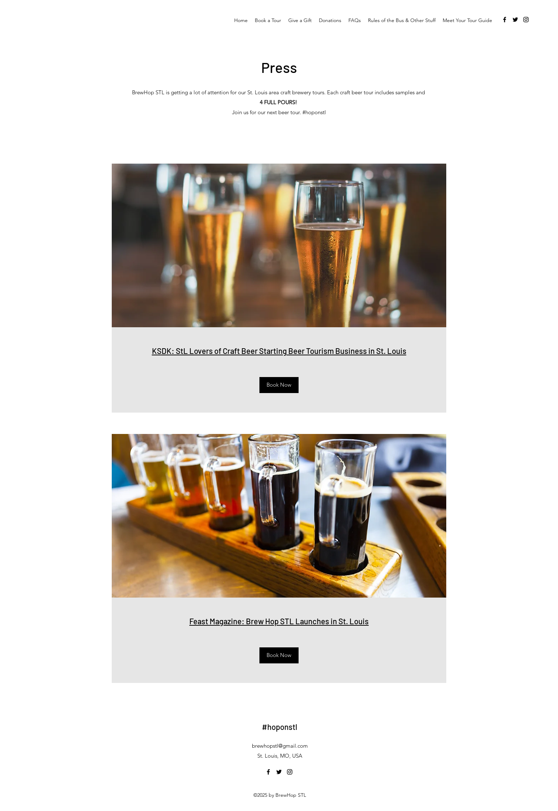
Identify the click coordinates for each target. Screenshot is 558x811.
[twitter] (515, 19)
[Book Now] (279, 385)
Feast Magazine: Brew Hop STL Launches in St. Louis (279, 621)
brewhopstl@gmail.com (280, 745)
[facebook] (504, 19)
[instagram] (526, 19)
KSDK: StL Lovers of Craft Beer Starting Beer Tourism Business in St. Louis (279, 350)
